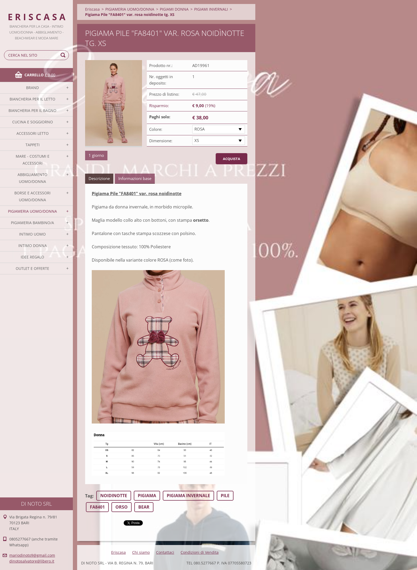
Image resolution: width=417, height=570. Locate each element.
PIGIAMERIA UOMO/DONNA (32, 211)
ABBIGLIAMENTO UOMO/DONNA (32, 178)
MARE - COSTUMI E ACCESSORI (32, 160)
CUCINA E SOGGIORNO (32, 121)
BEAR (143, 507)
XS (196, 140)
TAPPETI (33, 144)
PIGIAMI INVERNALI (211, 9)
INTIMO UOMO (32, 234)
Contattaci (165, 552)
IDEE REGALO (32, 256)
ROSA (199, 129)
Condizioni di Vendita (200, 552)
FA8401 (97, 507)
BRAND (32, 87)
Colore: (155, 129)
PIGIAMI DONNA (174, 9)
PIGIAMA (147, 495)
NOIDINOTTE (113, 495)
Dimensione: (160, 140)
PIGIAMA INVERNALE (188, 495)
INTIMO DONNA (32, 245)
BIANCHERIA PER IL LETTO (32, 99)
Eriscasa (92, 9)
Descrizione (99, 178)
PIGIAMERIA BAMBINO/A (32, 222)
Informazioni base (134, 178)
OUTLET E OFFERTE (32, 268)
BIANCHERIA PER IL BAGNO (32, 110)
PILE (225, 495)
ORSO (121, 507)
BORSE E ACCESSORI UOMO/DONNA (32, 196)
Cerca (63, 55)
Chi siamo (141, 552)
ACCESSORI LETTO (32, 133)
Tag (89, 496)
